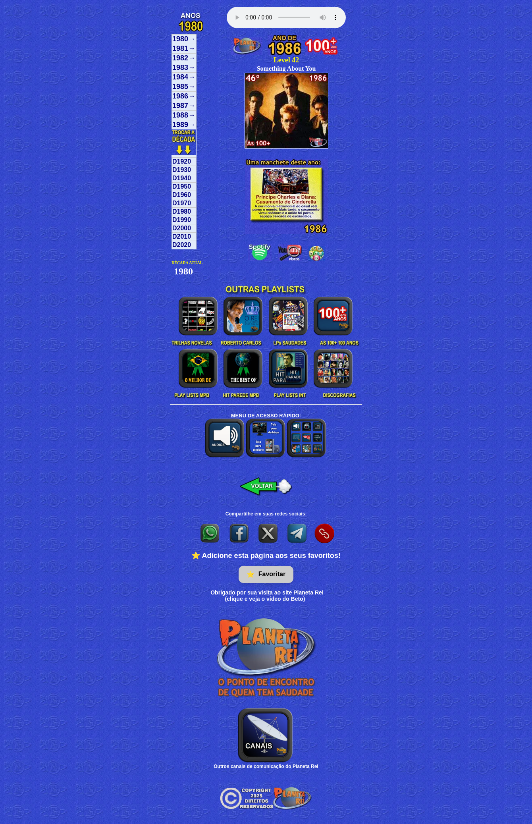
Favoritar (266, 574)
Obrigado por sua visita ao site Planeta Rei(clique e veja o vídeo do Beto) (267, 595)
